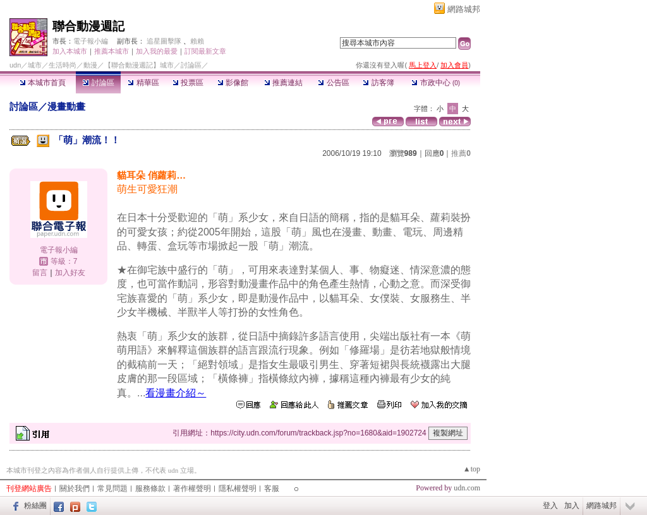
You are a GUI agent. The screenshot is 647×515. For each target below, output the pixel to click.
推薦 (461, 153)
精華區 (143, 82)
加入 (571, 505)
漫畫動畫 (66, 106)
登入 (550, 505)
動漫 (90, 65)
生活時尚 (62, 65)
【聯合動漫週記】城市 (139, 65)
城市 (35, 65)
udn (15, 65)
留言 (39, 272)
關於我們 (74, 488)
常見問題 (112, 488)
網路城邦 (463, 9)
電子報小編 (90, 41)
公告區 (333, 82)
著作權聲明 (192, 488)
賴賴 (197, 41)
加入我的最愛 (157, 51)
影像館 (232, 82)
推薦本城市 (111, 51)
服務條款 (150, 488)
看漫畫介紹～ (175, 393)
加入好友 (70, 272)
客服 (271, 488)
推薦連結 (283, 82)
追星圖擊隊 (164, 41)
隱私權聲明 (238, 488)
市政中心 (435, 82)
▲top (471, 469)
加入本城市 (69, 51)
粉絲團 (35, 505)
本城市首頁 (43, 82)
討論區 (98, 82)
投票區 (187, 82)
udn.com (467, 487)
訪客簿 (378, 82)
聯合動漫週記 (88, 26)
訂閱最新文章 (205, 51)
